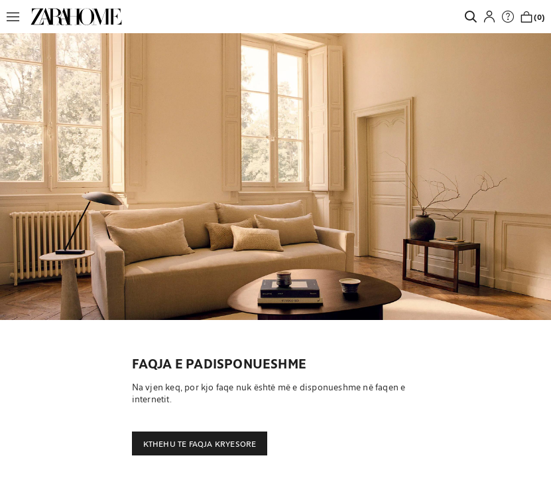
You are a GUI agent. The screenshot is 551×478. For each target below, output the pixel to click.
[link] (76, 16)
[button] (17, 16)
